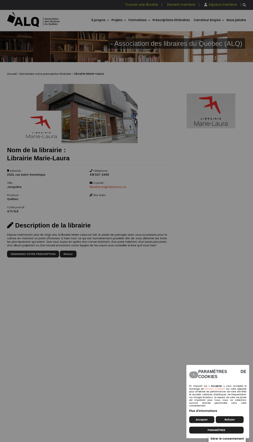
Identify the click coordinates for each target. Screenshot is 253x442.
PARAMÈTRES (216, 430)
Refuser (229, 419)
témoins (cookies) (215, 388)
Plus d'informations (203, 411)
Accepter (202, 419)
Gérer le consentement (227, 438)
